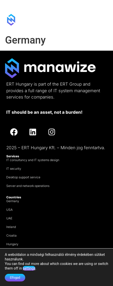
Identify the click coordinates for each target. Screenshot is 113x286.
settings (29, 268)
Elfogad (15, 277)
